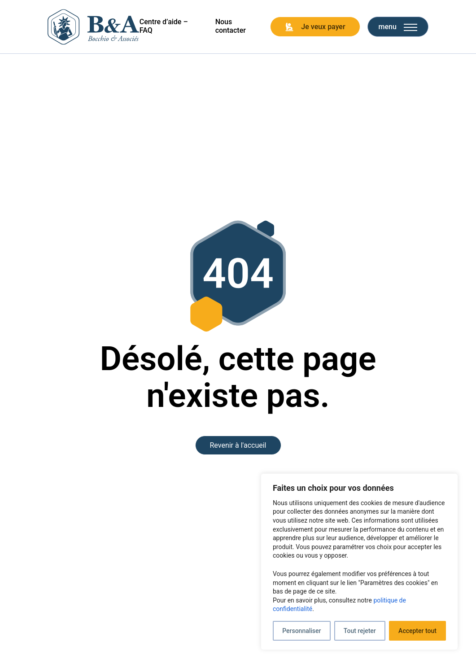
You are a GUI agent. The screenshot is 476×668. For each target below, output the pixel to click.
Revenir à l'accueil (238, 445)
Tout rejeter (360, 630)
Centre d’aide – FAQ (164, 26)
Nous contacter (230, 26)
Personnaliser (301, 630)
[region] (359, 561)
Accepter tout (417, 630)
